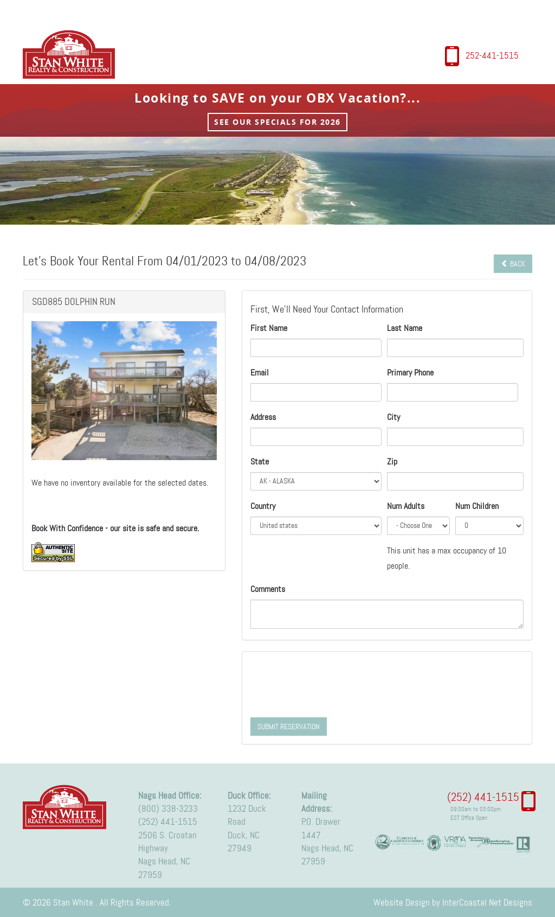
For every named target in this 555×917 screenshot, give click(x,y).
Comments (267, 589)
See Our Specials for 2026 (277, 122)
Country (262, 506)
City (393, 417)
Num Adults (405, 506)
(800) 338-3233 (168, 808)
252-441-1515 (492, 55)
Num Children (477, 506)
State (259, 461)
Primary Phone (410, 372)
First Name (268, 328)
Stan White (72, 54)
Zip (392, 461)
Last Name (404, 328)
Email (259, 372)
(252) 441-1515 (167, 821)
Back (513, 264)
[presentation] (332, 681)
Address (263, 417)
